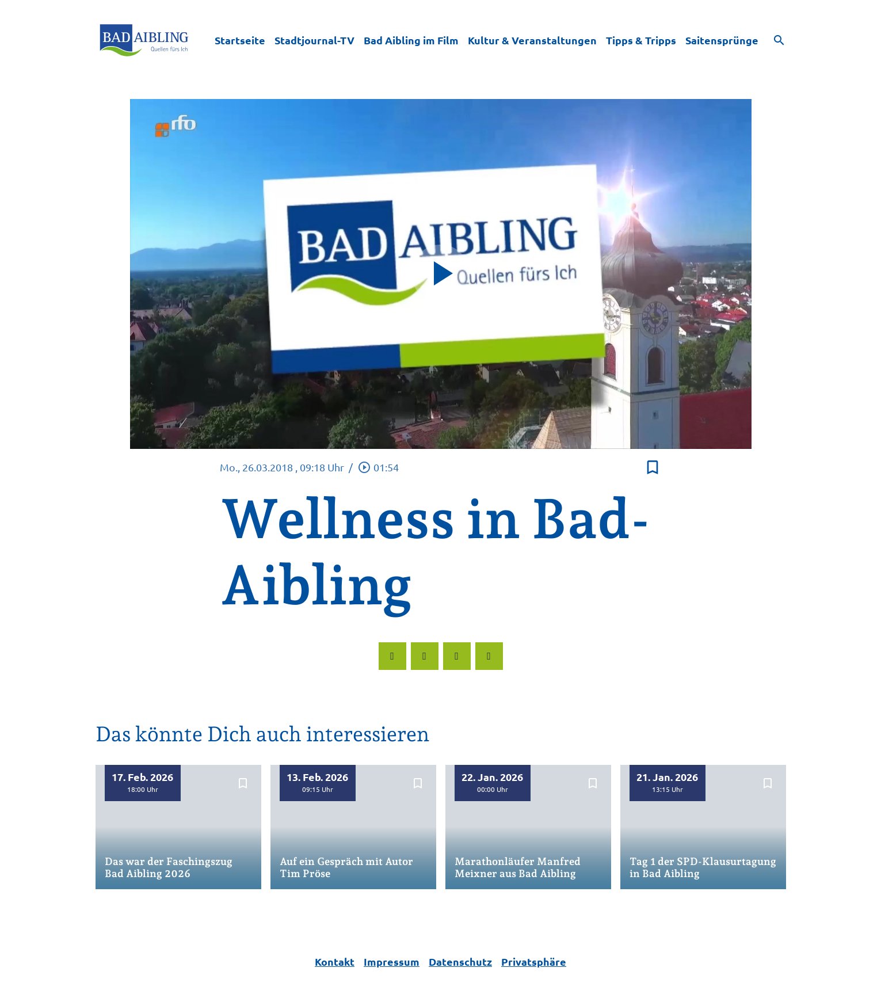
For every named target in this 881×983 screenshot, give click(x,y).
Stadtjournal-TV (314, 40)
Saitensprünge (721, 40)
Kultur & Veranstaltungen (532, 40)
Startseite (240, 40)
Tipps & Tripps (641, 40)
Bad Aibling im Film (411, 40)
